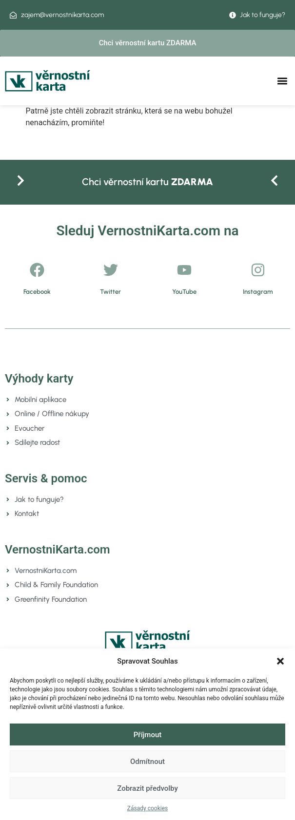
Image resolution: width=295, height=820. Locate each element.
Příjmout (147, 734)
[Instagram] (258, 270)
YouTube (184, 291)
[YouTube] (184, 270)
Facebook (37, 291)
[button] (280, 661)
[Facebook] (37, 270)
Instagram (258, 291)
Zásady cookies (147, 808)
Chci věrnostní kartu (147, 182)
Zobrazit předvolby (147, 788)
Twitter (110, 291)
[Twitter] (110, 270)
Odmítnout (147, 761)
